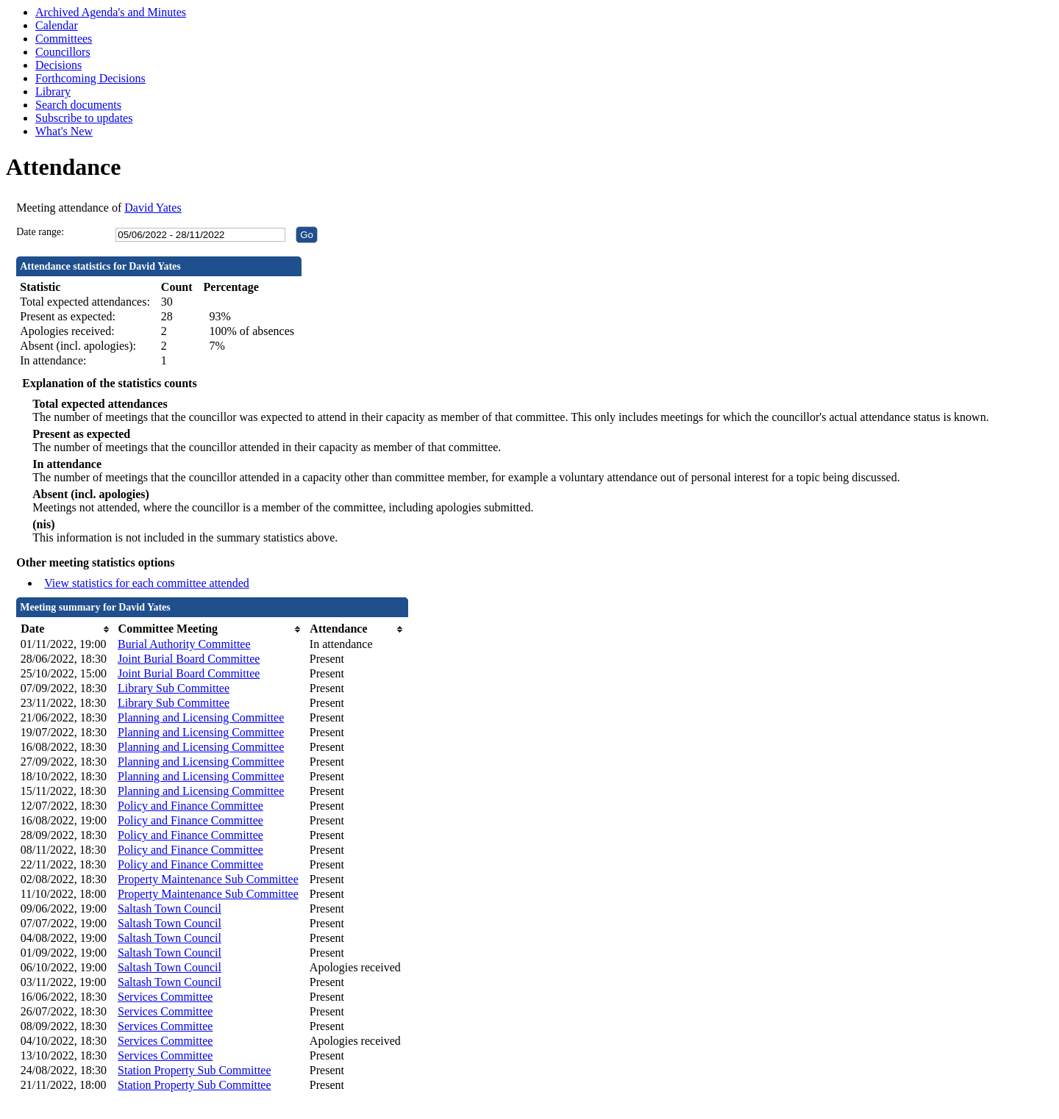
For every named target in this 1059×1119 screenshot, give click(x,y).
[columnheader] (65, 629)
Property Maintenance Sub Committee (208, 879)
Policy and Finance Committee (190, 805)
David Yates (152, 207)
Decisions (58, 65)
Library (53, 91)
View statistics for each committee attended (146, 583)
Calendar (56, 25)
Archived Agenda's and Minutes (110, 12)
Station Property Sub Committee (194, 1070)
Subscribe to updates (83, 118)
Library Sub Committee (173, 688)
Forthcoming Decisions (90, 78)
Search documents (78, 104)
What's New (64, 131)
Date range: (40, 231)
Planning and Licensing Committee (201, 717)
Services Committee (165, 996)
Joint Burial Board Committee (189, 658)
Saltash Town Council (169, 908)
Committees (63, 38)
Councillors (62, 52)
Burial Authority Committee (184, 644)
